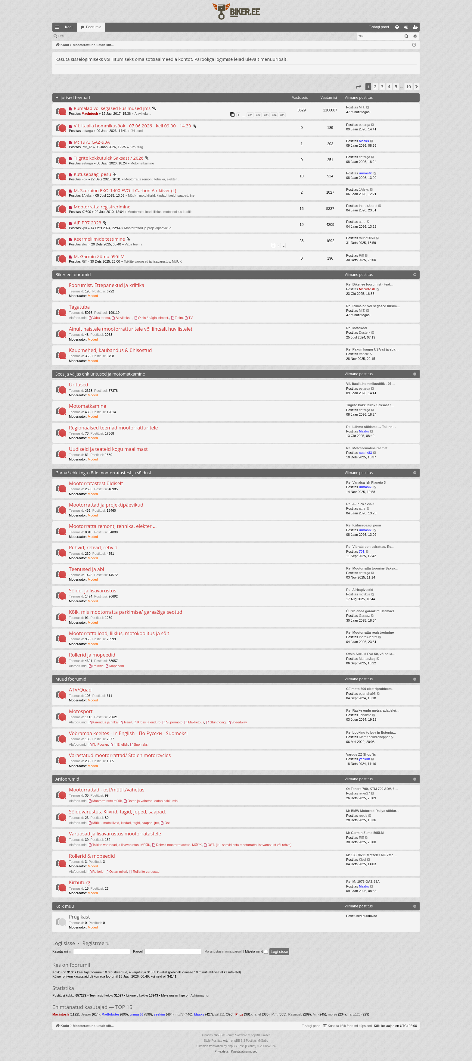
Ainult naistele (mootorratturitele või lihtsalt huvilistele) (130, 329)
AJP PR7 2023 (87, 223)
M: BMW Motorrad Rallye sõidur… (372, 811)
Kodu (69, 27)
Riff (84, 261)
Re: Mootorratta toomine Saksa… (372, 568)
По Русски (98, 744)
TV (189, 318)
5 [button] (396, 86)
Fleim (177, 318)
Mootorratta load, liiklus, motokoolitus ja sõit (160, 212)
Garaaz (364, 615)
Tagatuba (79, 307)
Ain (315, 1014)
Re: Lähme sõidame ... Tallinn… (371, 427)
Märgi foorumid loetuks (76, 36)
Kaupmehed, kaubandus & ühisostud (110, 350)
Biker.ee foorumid (73, 274)
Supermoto (172, 722)
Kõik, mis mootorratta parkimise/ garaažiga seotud (125, 612)
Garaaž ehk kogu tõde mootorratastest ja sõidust (103, 473)
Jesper (86, 1014)
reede (363, 815)
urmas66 (365, 173)
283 (266, 115)
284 (274, 115)
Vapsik (363, 354)
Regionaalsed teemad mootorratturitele (113, 427)
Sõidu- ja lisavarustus (92, 590)
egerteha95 (367, 693)
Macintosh (90, 113)
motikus (364, 594)
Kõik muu (64, 906)
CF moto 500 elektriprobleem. (369, 689)
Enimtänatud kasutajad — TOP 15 (92, 1006)
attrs (362, 221)
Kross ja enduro (146, 722)
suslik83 (365, 452)
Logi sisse (63, 943)
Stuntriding (215, 722)
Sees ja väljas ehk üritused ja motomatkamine (100, 374)
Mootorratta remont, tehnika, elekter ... (152, 179)
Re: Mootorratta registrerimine (370, 632)
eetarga (87, 131)
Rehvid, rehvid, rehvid (93, 547)
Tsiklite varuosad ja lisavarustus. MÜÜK (153, 261)
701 (361, 551)
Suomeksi (139, 744)
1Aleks (87, 195)
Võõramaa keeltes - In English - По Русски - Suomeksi (128, 733)
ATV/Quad (80, 689)
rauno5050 (367, 238)
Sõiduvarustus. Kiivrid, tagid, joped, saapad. (117, 811)
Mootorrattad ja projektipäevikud (147, 228)
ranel (257, 1014)
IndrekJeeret (368, 206)
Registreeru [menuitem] (416, 28)
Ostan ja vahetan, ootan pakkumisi (151, 801)
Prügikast (79, 916)
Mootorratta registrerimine (102, 207)
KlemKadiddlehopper (374, 737)
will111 (220, 1014)
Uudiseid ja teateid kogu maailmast (108, 449)
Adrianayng (199, 995)
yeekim (364, 759)
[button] (358, 86)
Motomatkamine (142, 163)
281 (250, 115)
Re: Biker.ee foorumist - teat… (369, 284)
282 (258, 115)
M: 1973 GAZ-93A (92, 142)
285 (282, 115)
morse (332, 1014)
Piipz (239, 1014)
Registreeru (96, 943)
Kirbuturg (136, 147)
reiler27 (364, 793)
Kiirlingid (58, 28)
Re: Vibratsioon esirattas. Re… (370, 546)
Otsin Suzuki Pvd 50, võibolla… (371, 654)
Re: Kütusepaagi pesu (363, 525)
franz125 (354, 1014)
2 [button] (375, 86)
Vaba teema (133, 244)
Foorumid (93, 27)
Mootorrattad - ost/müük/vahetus (106, 789)
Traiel (126, 722)
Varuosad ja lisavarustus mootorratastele (115, 833)
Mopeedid (114, 666)
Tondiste (365, 715)
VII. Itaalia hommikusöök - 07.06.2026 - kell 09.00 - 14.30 (132, 126)
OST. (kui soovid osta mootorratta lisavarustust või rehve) (248, 845)
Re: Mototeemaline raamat (366, 448)
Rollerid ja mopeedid (92, 654)
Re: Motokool (356, 328)
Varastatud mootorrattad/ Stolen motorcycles (120, 755)
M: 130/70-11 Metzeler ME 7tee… (371, 855)
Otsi (106, 36)
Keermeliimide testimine (99, 239)
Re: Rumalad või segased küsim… (373, 306)
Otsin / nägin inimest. (151, 318)
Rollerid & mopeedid (92, 856)
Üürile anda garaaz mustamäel (370, 611)
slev (85, 244)
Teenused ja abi (86, 569)
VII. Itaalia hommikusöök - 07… (370, 383)
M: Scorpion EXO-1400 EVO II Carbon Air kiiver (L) (125, 190)
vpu (84, 228)
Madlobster (110, 1014)
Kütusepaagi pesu (92, 174)
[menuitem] (329, 27)
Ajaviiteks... (143, 113)
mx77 (179, 1014)
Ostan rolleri (116, 871)
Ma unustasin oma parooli (223, 951)
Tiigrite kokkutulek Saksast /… (370, 405)
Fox (84, 179)
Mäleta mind (256, 951)
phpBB (217, 1035)
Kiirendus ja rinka (103, 722)
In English (119, 744)
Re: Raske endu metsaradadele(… (372, 710)
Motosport (81, 711)
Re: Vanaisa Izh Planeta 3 (366, 482)
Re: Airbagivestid (359, 589)
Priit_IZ (87, 147)
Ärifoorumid (67, 779)
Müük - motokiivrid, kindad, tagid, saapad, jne (161, 195)
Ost (165, 823)
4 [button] (389, 86)
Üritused (136, 131)
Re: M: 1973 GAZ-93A (363, 881)
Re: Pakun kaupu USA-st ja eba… (372, 349)
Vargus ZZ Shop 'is (361, 754)
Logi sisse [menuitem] (407, 28)
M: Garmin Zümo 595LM (99, 256)
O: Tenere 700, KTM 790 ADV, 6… (372, 789)
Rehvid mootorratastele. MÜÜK (177, 845)
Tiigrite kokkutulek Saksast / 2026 (109, 158)
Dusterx (364, 332)
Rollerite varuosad (144, 871)
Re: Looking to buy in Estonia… (371, 732)
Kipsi (362, 859)
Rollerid (96, 666)
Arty (225, 1040)
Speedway (237, 722)
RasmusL (295, 1014)
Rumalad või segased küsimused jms (112, 108)
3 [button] (382, 86)
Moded (93, 296)
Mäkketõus (194, 722)
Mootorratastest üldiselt (96, 483)
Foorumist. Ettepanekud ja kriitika (106, 285)
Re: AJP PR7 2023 (360, 504)
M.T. (362, 107)
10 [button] (408, 86)
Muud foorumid (70, 679)
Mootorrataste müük (105, 801)
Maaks (364, 141)
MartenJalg (367, 658)
